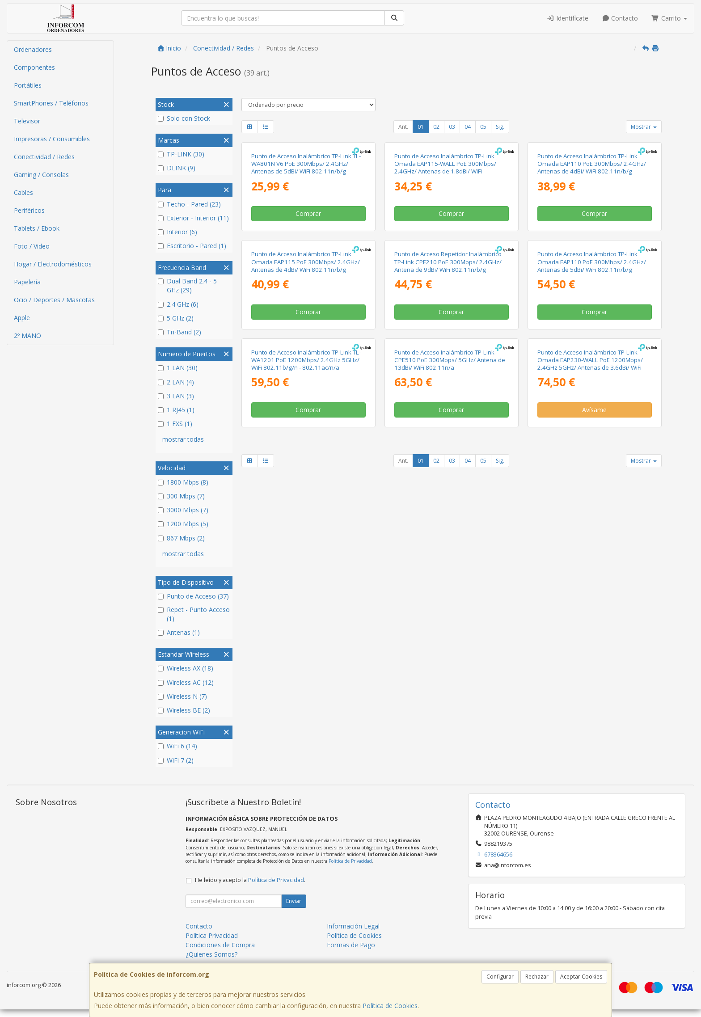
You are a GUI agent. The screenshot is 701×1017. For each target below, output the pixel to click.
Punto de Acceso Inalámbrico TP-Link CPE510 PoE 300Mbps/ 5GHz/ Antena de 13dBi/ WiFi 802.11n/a (449, 673)
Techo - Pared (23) (189, 204)
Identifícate (567, 18)
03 (452, 127)
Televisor (27, 121)
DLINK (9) (176, 168)
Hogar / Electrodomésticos (53, 264)
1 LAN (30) (178, 367)
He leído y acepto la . (250, 887)
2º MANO (27, 335)
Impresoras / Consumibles (52, 139)
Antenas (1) (179, 632)
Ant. (403, 127)
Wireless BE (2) (184, 710)
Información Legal (353, 933)
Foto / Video (32, 246)
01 (421, 127)
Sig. (500, 127)
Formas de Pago (351, 952)
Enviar (293, 908)
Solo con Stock (184, 118)
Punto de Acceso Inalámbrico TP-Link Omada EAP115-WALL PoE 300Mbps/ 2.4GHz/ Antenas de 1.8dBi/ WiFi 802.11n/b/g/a (445, 272)
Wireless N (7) (182, 696)
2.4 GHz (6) (178, 304)
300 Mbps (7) (181, 496)
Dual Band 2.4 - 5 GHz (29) (187, 285)
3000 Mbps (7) (183, 510)
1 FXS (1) (175, 423)
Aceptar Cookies (581, 976)
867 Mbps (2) (181, 538)
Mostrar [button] (644, 127)
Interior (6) (177, 232)
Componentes (34, 67)
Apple (22, 317)
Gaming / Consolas (41, 174)
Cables (23, 192)
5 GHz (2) (176, 318)
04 (468, 127)
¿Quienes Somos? (211, 962)
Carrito (669, 18)
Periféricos (29, 210)
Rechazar (537, 976)
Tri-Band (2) (179, 332)
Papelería (27, 282)
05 (483, 127)
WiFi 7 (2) (176, 760)
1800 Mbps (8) (183, 482)
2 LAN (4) (176, 382)
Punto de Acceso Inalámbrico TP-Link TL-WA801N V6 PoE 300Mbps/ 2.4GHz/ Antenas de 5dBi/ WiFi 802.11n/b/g (306, 268)
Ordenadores (33, 49)
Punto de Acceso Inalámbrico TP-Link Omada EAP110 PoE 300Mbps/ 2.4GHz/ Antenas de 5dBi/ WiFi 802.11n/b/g (591, 471)
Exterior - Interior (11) (193, 218)
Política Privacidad (212, 943)
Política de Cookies (390, 1005)
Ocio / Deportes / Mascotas (54, 299)
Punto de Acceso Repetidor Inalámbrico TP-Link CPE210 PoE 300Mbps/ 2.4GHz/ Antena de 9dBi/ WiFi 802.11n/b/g (448, 471)
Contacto (620, 18)
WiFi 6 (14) (177, 746)
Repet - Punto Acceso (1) (194, 614)
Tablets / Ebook (36, 228)
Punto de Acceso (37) (193, 596)
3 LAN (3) (176, 396)
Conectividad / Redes (44, 156)
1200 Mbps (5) (183, 523)
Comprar (308, 318)
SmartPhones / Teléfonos (51, 103)
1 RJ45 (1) (176, 409)
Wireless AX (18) (185, 668)
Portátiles (28, 85)
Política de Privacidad (350, 868)
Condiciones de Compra (220, 952)
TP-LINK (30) (181, 154)
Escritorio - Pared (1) (192, 245)
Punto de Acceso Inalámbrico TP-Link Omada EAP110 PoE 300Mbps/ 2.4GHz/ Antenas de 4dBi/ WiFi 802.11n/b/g (591, 268)
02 (436, 127)
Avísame (594, 723)
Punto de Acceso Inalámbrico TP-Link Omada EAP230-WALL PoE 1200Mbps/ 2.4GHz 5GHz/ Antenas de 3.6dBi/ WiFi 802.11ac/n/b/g (590, 677)
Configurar (500, 976)
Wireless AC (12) (186, 682)
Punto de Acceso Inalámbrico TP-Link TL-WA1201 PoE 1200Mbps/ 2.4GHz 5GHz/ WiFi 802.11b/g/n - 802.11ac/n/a (306, 673)
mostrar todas (183, 439)
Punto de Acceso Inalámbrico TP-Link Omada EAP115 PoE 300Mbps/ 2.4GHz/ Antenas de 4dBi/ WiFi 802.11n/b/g (305, 471)
